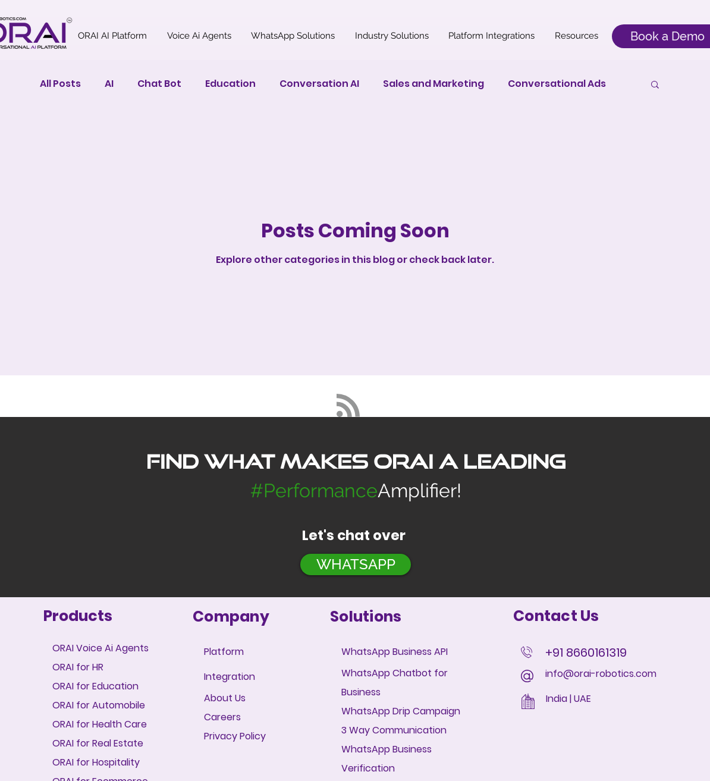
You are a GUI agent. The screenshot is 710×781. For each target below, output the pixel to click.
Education (230, 83)
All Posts (60, 83)
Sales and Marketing (433, 83)
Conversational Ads (557, 83)
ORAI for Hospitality (96, 762)
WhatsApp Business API (394, 651)
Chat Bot (159, 83)
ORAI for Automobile (98, 705)
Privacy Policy (235, 736)
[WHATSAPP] (355, 564)
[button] (655, 85)
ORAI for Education (95, 686)
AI (109, 83)
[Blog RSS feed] (348, 406)
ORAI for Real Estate (97, 743)
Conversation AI (319, 83)
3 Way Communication (394, 730)
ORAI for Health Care (99, 724)
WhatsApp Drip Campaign (402, 711)
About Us (225, 698)
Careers (222, 717)
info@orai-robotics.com (600, 673)
